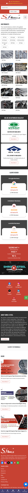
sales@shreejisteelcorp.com (15, 3)
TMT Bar (4, 37)
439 (9, 292)
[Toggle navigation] (25, 17)
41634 (9, 285)
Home (2, 469)
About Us (3, 471)
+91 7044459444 (15, 1)
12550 (14, 299)
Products (3, 473)
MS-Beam (4, 40)
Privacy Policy (4, 482)
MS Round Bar (21, 40)
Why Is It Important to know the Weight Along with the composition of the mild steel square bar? (14, 403)
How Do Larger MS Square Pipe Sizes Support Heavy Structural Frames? (14, 431)
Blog (2, 475)
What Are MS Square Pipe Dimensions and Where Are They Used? (14, 376)
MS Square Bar (4, 43)
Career (2, 477)
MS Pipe (20, 43)
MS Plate (13, 43)
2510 (18, 292)
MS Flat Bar (12, 40)
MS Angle (13, 37)
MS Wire (4, 47)
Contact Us (4, 479)
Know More (14, 139)
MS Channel (21, 37)
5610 (18, 285)
